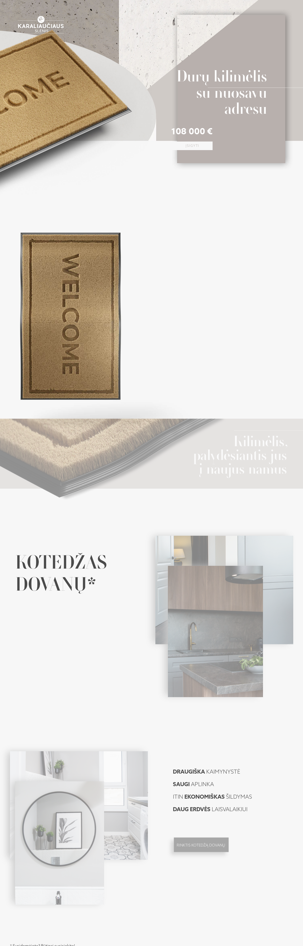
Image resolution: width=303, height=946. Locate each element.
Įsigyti (192, 146)
